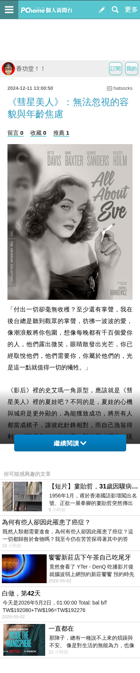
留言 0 (15, 133)
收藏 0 (38, 133)
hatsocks (123, 88)
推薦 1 (61, 133)
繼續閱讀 (70, 443)
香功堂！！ (24, 68)
